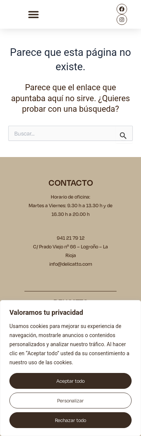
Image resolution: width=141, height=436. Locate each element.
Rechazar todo (70, 420)
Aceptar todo (70, 381)
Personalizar (70, 400)
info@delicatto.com (70, 264)
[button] (33, 14)
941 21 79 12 (71, 238)
